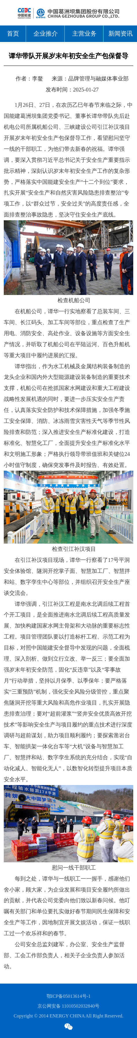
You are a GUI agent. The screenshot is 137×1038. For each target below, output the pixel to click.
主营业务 (84, 33)
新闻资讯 (120, 33)
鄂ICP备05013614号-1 (69, 996)
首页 (13, 33)
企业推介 (46, 33)
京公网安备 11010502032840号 (68, 1006)
